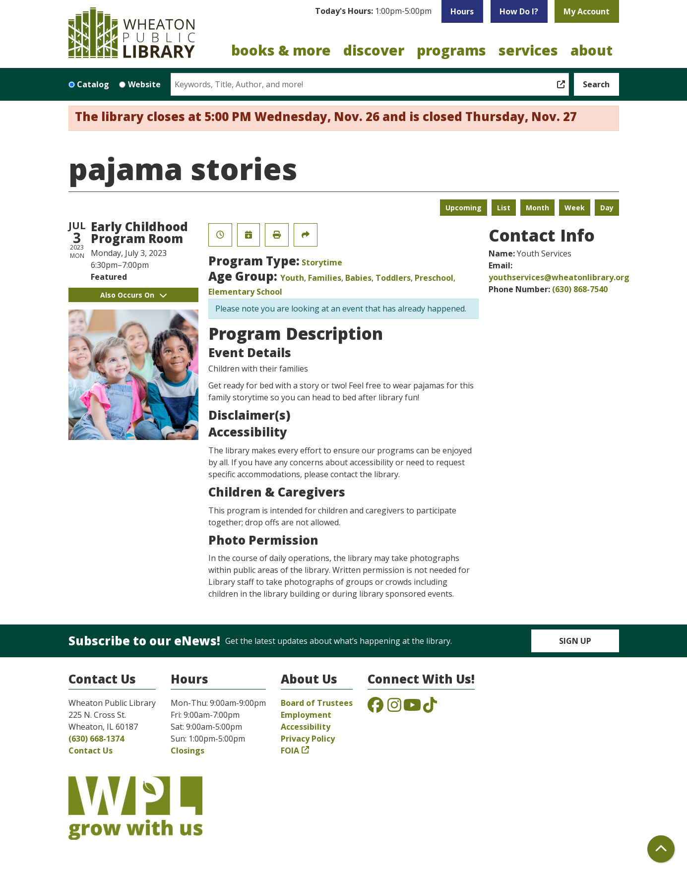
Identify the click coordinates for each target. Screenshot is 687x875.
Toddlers (393, 277)
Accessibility (305, 726)
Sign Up (575, 640)
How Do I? (519, 11)
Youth (292, 277)
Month (537, 207)
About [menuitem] (591, 50)
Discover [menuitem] (373, 50)
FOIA (290, 750)
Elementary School (245, 291)
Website (144, 84)
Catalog (93, 84)
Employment (306, 714)
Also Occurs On (133, 295)
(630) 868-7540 (580, 289)
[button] (373, 11)
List (503, 207)
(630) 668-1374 (96, 738)
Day (607, 207)
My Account (586, 11)
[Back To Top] (661, 849)
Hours (462, 11)
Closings (187, 750)
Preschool (434, 277)
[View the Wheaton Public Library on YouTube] (412, 707)
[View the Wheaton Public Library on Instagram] (394, 707)
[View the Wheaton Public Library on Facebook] (375, 707)
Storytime (322, 262)
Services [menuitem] (528, 50)
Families (324, 277)
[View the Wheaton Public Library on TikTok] (430, 707)
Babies (358, 277)
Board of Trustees (317, 702)
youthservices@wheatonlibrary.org (559, 277)
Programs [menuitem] (451, 50)
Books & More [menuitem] (281, 50)
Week (574, 207)
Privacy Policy (308, 738)
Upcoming (463, 207)
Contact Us (90, 750)
